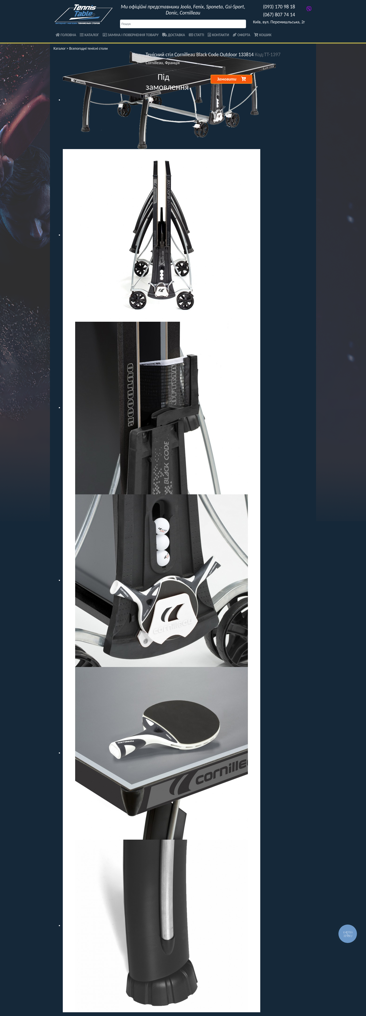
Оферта (241, 35)
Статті (196, 35)
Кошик (262, 35)
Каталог (89, 35)
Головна (66, 35)
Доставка (173, 35)
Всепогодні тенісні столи (88, 48)
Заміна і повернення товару (131, 35)
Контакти (218, 35)
